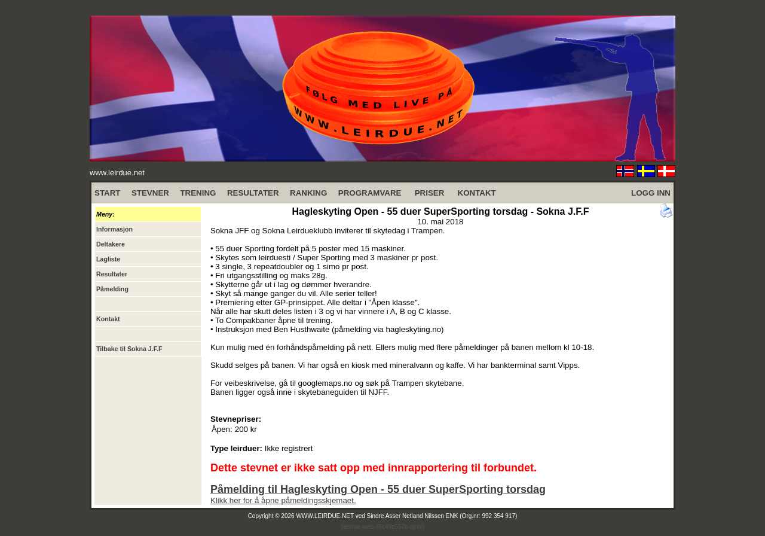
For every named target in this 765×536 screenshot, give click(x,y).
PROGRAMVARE (370, 192)
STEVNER (150, 192)
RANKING (308, 192)
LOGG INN (651, 192)
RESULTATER (253, 192)
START (107, 192)
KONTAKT (477, 192)
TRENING (198, 192)
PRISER (430, 192)
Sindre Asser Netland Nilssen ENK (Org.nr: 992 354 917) (442, 516)
